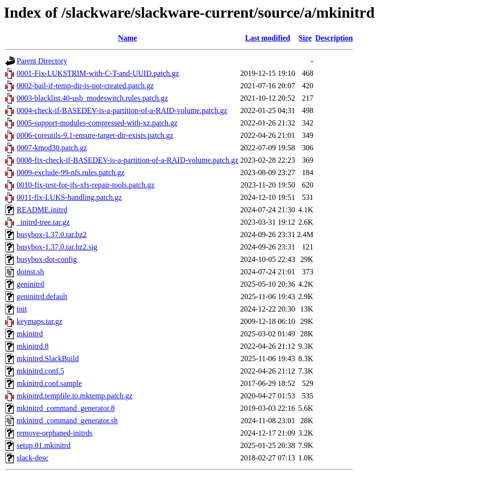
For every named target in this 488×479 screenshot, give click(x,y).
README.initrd (42, 210)
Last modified (267, 38)
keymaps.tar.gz (39, 321)
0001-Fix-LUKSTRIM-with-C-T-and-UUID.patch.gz (98, 73)
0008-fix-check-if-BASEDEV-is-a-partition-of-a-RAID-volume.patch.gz (127, 160)
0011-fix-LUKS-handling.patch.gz (69, 197)
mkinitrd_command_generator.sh (67, 421)
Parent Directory (42, 61)
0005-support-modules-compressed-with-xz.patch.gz (97, 123)
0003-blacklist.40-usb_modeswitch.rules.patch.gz (92, 98)
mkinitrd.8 (33, 346)
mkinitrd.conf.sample (49, 383)
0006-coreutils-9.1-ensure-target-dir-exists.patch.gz (95, 135)
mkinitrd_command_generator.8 (66, 408)
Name (127, 38)
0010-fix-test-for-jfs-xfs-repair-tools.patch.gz (85, 185)
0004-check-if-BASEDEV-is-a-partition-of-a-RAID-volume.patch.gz (122, 110)
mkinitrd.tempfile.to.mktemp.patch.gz (74, 396)
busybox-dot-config (47, 259)
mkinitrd (30, 334)
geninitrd (30, 284)
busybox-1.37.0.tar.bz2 (52, 234)
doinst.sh (30, 272)
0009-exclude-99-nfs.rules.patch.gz (70, 172)
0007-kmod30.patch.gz (52, 148)
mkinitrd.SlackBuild (48, 358)
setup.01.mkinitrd (44, 445)
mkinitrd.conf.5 (40, 371)
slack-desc (33, 458)
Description (334, 38)
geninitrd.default (42, 296)
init (22, 309)
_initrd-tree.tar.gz (43, 222)
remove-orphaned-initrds (54, 433)
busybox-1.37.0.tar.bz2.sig (57, 247)
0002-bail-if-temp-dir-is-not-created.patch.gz (85, 86)
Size (305, 38)
